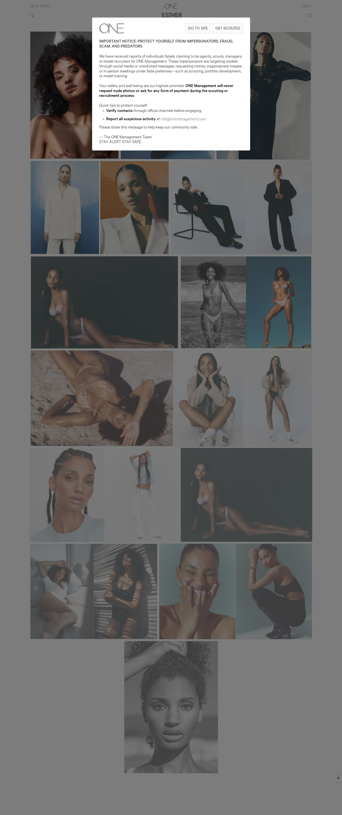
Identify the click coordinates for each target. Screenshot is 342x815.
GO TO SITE (198, 28)
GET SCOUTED (227, 28)
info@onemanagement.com (184, 119)
